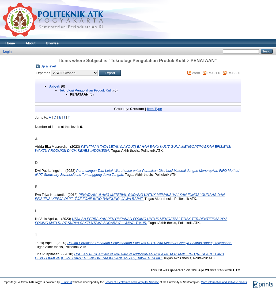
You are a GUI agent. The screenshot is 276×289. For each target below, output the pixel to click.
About (31, 43)
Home (10, 43)
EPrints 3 (66, 282)
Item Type (154, 109)
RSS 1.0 (213, 73)
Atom (196, 73)
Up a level (48, 66)
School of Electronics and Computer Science (132, 282)
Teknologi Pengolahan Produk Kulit (86, 90)
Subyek (54, 86)
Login (7, 52)
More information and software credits (224, 282)
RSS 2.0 (234, 73)
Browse (52, 43)
